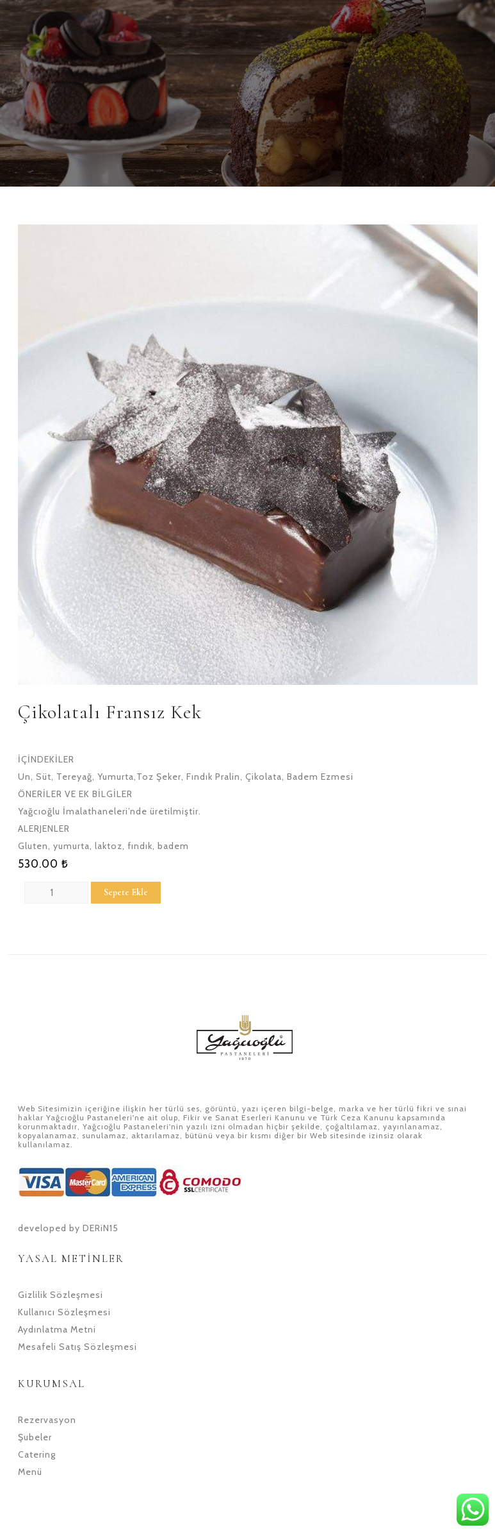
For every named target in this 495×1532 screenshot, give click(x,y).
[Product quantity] (56, 893)
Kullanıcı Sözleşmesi (64, 1312)
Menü (30, 1471)
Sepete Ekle (126, 892)
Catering (37, 1454)
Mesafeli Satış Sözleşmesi (77, 1346)
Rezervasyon (47, 1420)
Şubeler (35, 1437)
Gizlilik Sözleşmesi (60, 1295)
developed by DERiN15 (68, 1228)
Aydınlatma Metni (57, 1329)
